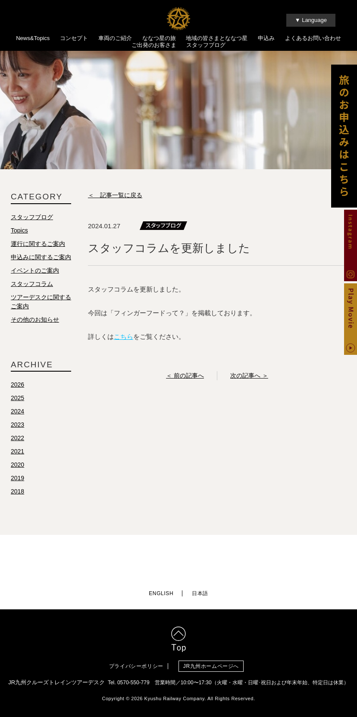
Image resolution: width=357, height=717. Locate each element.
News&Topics (33, 38)
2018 (17, 493)
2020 (17, 466)
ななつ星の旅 (159, 38)
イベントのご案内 (35, 272)
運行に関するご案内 (38, 245)
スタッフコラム (32, 285)
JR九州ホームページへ (215, 664)
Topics (19, 232)
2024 (17, 413)
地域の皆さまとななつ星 (216, 38)
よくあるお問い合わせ (313, 38)
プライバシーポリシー (136, 664)
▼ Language (311, 20)
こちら (123, 338)
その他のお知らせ (35, 321)
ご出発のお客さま (154, 45)
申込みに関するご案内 (41, 259)
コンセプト (74, 38)
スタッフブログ (205, 45)
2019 (17, 480)
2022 (17, 440)
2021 (17, 453)
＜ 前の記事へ (185, 377)
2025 (17, 400)
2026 (17, 386)
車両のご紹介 (115, 38)
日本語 (200, 591)
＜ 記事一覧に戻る (115, 197)
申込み (266, 38)
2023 (17, 426)
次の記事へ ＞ (249, 377)
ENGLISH (161, 591)
